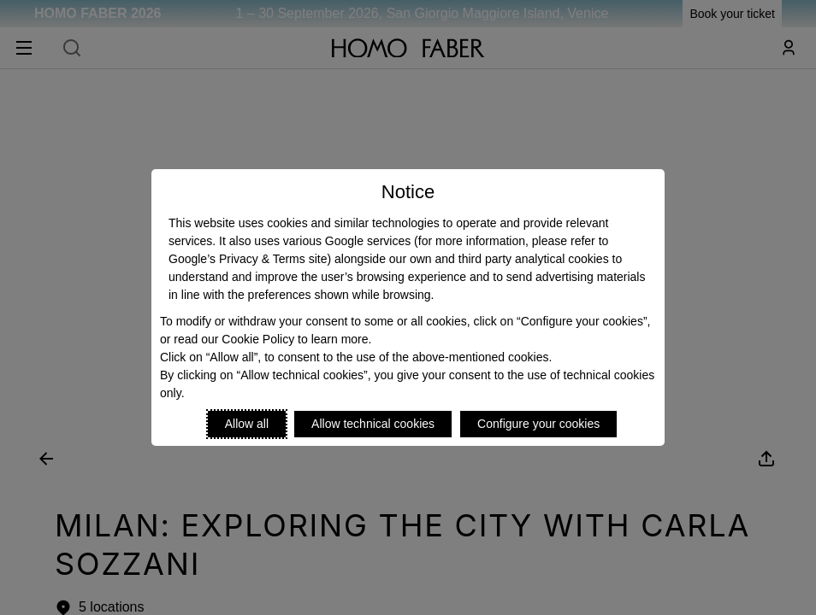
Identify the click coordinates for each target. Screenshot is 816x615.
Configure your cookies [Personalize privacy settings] (538, 423)
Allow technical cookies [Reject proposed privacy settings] (373, 423)
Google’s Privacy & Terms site (248, 259)
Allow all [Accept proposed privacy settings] (247, 423)
